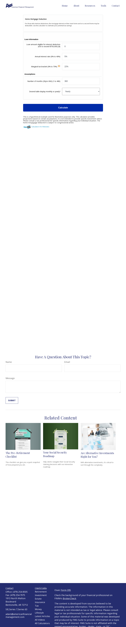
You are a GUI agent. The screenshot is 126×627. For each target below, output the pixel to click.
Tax (37, 605)
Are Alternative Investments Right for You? (97, 454)
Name (9, 361)
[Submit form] (12, 400)
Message (10, 378)
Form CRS (66, 590)
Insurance (40, 602)
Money (38, 609)
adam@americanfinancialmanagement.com (19, 615)
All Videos (40, 619)
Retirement (41, 591)
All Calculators (42, 623)
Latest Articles (42, 616)
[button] (65, 5)
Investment (41, 595)
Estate (38, 598)
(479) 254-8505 (20, 591)
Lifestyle (39, 612)
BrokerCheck (69, 598)
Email (67, 361)
